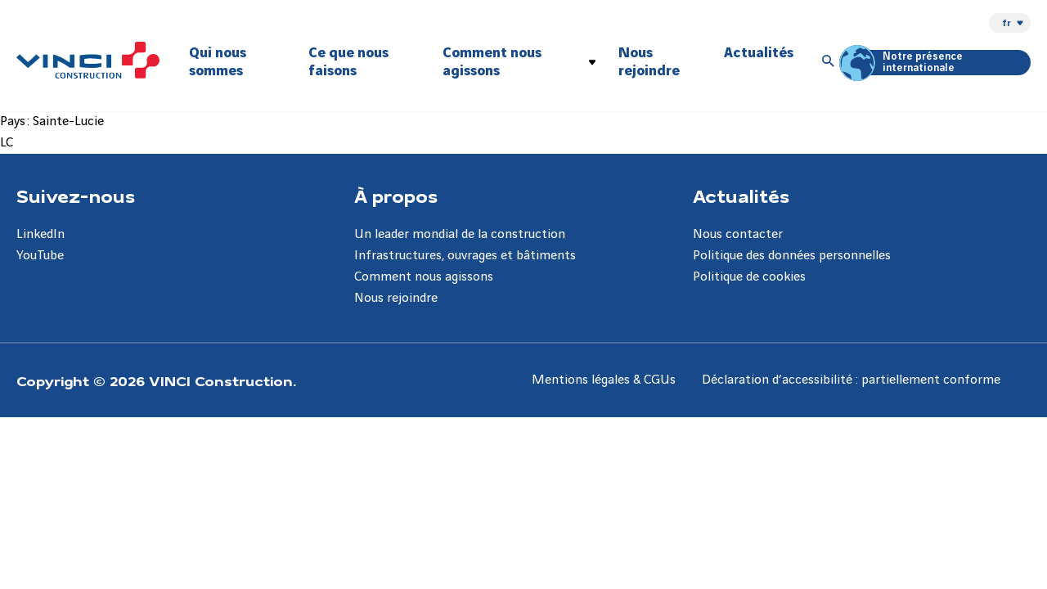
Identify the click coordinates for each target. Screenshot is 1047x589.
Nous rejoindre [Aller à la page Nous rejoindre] (396, 298)
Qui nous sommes (217, 62)
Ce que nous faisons (348, 62)
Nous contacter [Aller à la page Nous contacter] (738, 234)
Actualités (758, 53)
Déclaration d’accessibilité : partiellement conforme (851, 380)
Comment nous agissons (492, 62)
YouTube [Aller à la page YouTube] (40, 256)
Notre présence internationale (903, 62)
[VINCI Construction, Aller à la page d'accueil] (88, 60)
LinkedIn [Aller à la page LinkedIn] (40, 234)
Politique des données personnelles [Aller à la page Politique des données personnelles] (792, 256)
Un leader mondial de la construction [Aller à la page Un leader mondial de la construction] (459, 234)
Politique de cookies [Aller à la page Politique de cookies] (749, 277)
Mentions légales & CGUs (604, 380)
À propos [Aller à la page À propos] (396, 196)
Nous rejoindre (649, 62)
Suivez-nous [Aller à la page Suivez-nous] (75, 196)
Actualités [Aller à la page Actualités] (741, 196)
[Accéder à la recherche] (828, 62)
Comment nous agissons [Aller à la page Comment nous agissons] (423, 277)
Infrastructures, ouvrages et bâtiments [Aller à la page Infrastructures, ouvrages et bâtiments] (465, 256)
